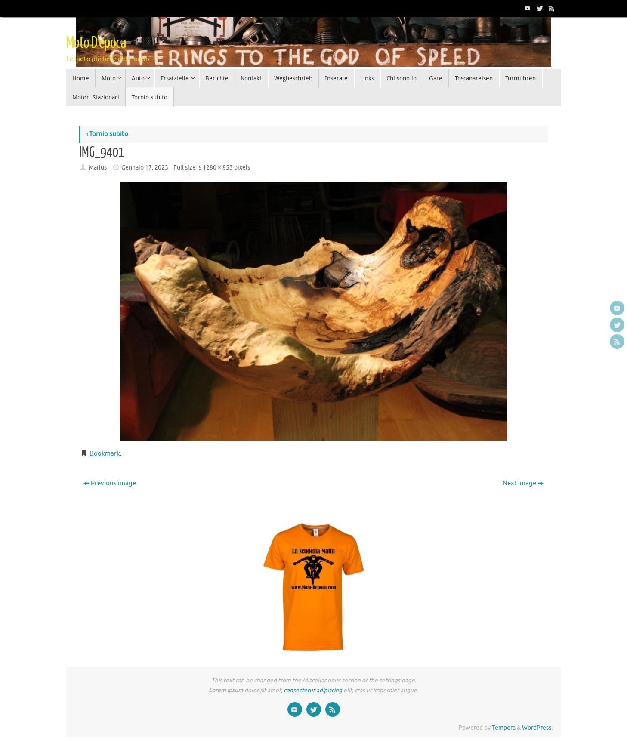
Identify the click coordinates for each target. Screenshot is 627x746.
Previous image (109, 483)
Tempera (504, 727)
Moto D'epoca (96, 43)
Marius (98, 167)
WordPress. (537, 727)
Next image (523, 483)
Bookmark (105, 454)
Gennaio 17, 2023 (144, 167)
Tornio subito (106, 134)
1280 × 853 (218, 167)
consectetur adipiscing (313, 690)
